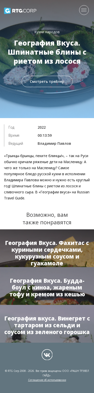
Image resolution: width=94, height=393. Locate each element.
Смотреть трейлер (47, 81)
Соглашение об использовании (47, 380)
